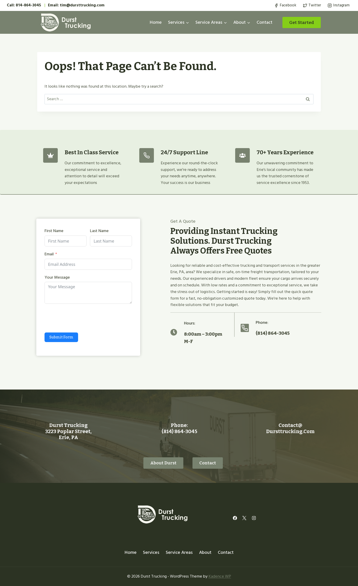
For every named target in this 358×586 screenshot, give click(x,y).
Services (151, 552)
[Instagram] (254, 518)
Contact (264, 22)
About (205, 552)
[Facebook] (235, 518)
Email (48, 254)
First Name (53, 231)
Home (156, 22)
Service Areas (179, 552)
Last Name (99, 231)
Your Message (57, 277)
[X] (244, 518)
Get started (301, 22)
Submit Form (61, 337)
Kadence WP (219, 576)
